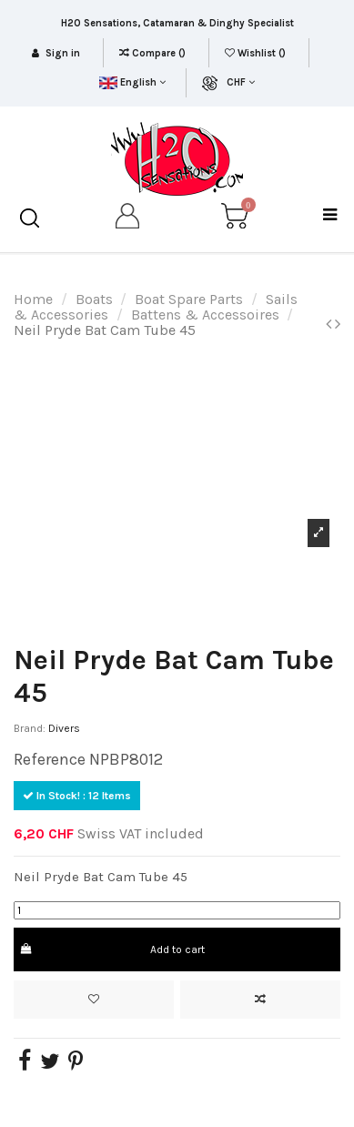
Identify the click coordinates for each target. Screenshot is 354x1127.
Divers (64, 728)
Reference (50, 759)
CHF (241, 82)
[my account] (128, 219)
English (132, 82)
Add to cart (111, 949)
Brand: (30, 728)
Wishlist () (256, 53)
